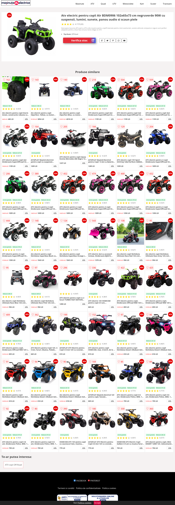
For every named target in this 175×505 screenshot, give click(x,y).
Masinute (80, 3)
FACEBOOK (80, 480)
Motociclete (128, 3)
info (26, 119)
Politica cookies (109, 488)
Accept (97, 502)
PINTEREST (94, 480)
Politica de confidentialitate (88, 488)
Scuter (153, 3)
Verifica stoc (83, 40)
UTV (114, 3)
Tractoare (167, 3)
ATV (92, 3)
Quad (103, 3)
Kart (142, 3)
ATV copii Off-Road (13, 464)
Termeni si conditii (66, 488)
